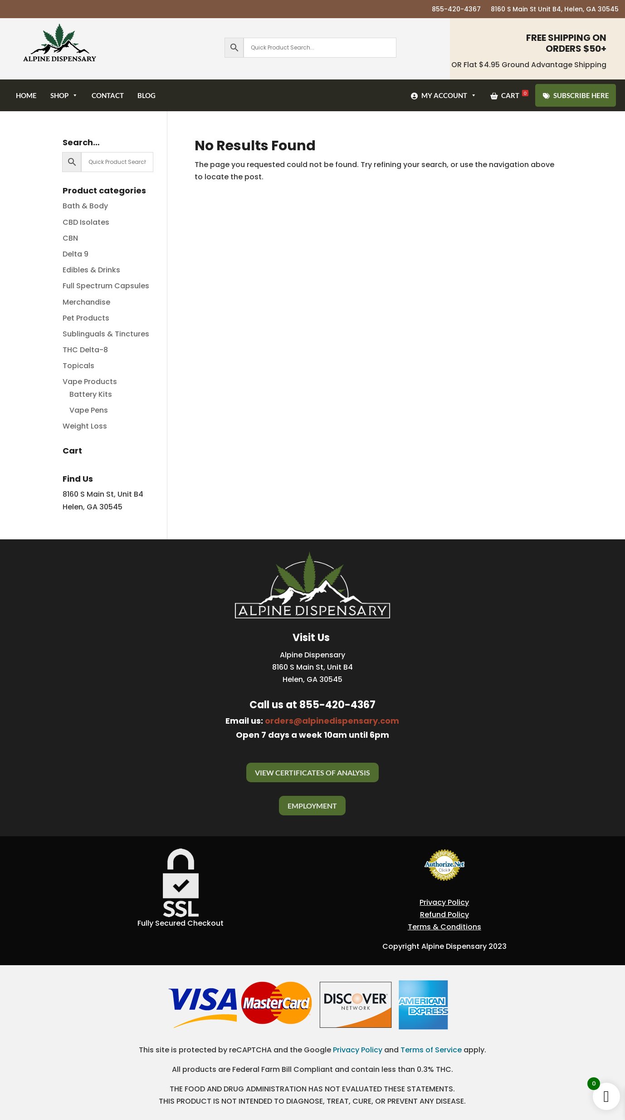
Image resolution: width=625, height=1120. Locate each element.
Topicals (78, 365)
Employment (312, 805)
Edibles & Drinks (91, 270)
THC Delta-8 (85, 350)
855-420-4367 (456, 10)
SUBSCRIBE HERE (581, 95)
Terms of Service (431, 1050)
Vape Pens (88, 410)
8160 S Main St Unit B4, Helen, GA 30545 (555, 10)
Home (26, 95)
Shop (64, 95)
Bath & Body (85, 206)
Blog (146, 95)
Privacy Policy (444, 902)
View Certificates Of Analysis (312, 772)
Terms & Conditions (444, 927)
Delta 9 (75, 254)
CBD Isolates (86, 222)
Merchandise (86, 302)
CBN (70, 238)
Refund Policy (444, 914)
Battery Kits (90, 394)
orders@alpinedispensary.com (332, 720)
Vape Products (90, 381)
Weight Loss (85, 426)
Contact (108, 95)
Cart (514, 94)
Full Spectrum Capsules (106, 286)
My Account (449, 95)
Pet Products (86, 318)
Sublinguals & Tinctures (106, 334)
